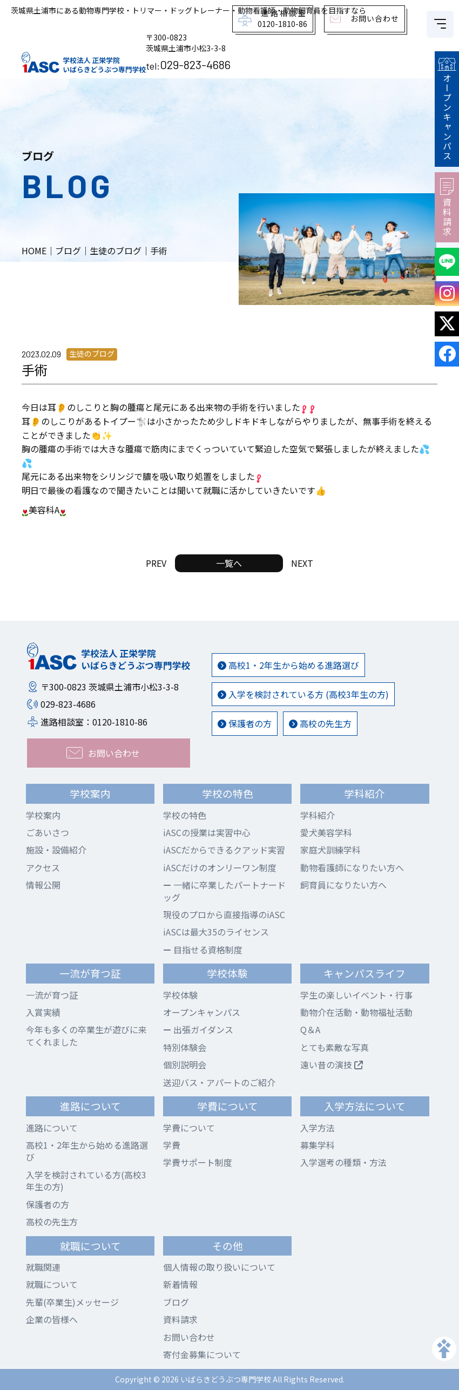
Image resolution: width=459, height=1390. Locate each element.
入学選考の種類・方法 (343, 1162)
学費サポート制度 (197, 1162)
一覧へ (229, 563)
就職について (52, 1284)
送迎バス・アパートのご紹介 (219, 1082)
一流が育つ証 (52, 994)
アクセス (43, 867)
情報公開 (43, 884)
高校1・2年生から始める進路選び (288, 665)
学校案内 (43, 815)
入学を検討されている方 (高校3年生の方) (303, 694)
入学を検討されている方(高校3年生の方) (86, 1180)
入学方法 (317, 1127)
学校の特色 (184, 815)
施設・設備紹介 (56, 849)
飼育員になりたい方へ (343, 884)
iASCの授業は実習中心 (207, 832)
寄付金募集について (202, 1354)
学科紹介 (317, 815)
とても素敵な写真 (334, 1047)
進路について (52, 1127)
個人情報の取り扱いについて (219, 1266)
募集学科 (317, 1144)
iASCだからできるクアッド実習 (224, 849)
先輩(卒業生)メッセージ (72, 1302)
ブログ (176, 1302)
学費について (189, 1127)
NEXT (302, 563)
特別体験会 (184, 1047)
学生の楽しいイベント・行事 (356, 994)
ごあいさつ (47, 832)
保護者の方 (245, 723)
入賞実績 (43, 1012)
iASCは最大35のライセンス (216, 931)
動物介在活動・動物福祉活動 (356, 1012)
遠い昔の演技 (331, 1064)
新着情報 (180, 1284)
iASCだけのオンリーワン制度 (219, 867)
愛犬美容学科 (326, 832)
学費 (171, 1144)
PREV (156, 563)
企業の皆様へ (52, 1319)
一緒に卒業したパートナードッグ (224, 890)
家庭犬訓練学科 (330, 849)
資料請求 (447, 207)
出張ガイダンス (198, 1029)
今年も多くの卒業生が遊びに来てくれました (86, 1035)
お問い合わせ (189, 1337)
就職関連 (43, 1266)
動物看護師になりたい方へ (352, 867)
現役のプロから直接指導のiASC (224, 914)
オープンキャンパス (446, 109)
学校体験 (180, 994)
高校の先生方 (320, 723)
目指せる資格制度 (202, 949)
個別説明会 (184, 1064)
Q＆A (310, 1029)
